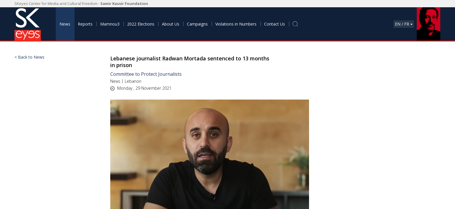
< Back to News (29, 57)
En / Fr (404, 24)
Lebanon (133, 81)
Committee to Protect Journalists (146, 74)
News (115, 81)
